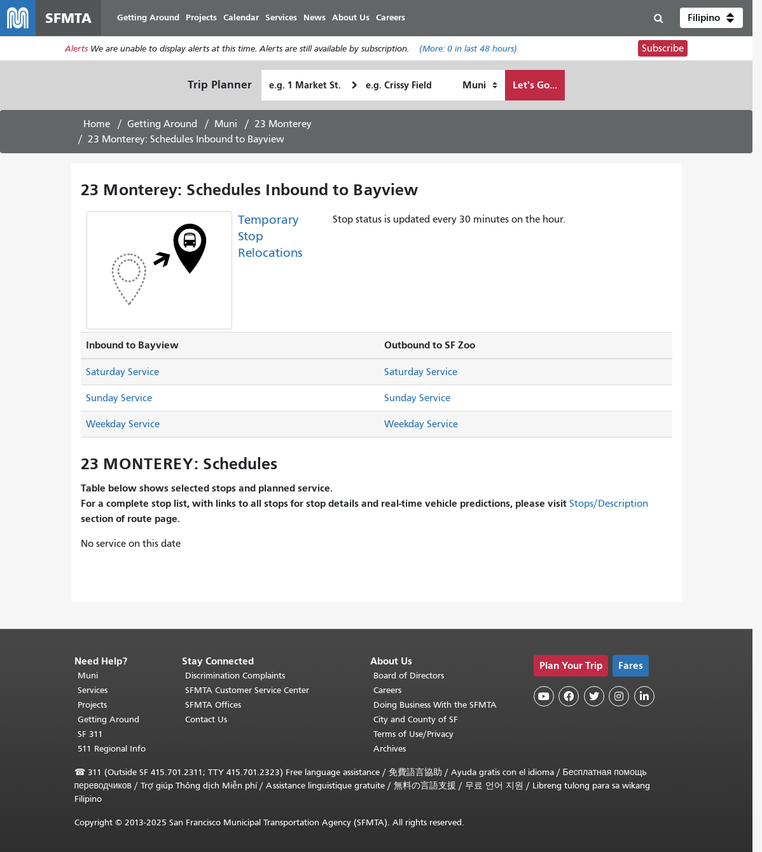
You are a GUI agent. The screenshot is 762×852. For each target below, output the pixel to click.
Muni (225, 124)
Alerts (76, 48)
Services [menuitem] (281, 17)
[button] (711, 18)
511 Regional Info (112, 748)
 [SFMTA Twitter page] (594, 696)
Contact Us (206, 719)
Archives (389, 748)
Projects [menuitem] (201, 17)
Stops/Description (608, 503)
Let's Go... (535, 85)
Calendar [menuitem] (241, 17)
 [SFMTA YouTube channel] (544, 696)
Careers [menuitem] (390, 17)
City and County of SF (415, 719)
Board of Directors (408, 675)
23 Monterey (283, 124)
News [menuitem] (314, 17)
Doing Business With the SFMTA (435, 704)
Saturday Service (122, 372)
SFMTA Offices (213, 704)
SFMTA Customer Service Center (247, 690)
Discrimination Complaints (235, 675)
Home (96, 124)
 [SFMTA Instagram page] (618, 696)
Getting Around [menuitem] (148, 17)
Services (92, 690)
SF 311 (90, 734)
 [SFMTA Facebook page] (569, 696)
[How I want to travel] (480, 85)
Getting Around (162, 124)
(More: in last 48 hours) (468, 48)
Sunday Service (119, 398)
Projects (92, 704)
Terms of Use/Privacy (413, 734)
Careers (387, 690)
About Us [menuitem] (351, 17)
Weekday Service (123, 424)
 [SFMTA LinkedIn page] (644, 696)
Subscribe (663, 48)
